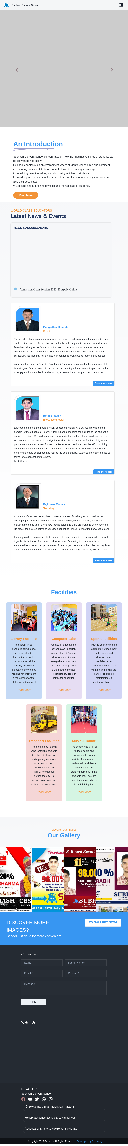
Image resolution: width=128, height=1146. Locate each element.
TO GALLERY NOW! (103, 924)
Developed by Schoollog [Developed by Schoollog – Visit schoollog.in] (89, 1143)
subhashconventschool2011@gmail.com (52, 1119)
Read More (26, 195)
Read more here (103, 383)
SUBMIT (34, 1003)
